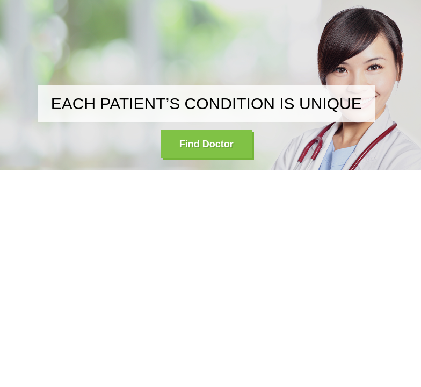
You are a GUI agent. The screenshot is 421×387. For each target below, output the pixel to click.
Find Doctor (206, 144)
